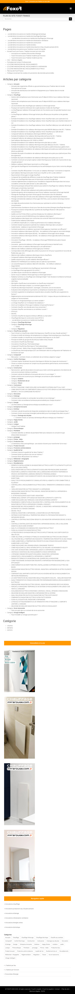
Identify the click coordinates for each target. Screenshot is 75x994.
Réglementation (19, 461)
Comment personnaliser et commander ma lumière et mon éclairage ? (33, 398)
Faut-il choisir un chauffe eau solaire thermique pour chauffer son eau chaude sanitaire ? (39, 333)
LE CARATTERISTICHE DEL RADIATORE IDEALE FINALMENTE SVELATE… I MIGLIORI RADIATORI (41, 578)
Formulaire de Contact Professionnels (19, 62)
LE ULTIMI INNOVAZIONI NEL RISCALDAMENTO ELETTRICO (25, 69)
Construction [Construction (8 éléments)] (31, 941)
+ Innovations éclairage (11, 913)
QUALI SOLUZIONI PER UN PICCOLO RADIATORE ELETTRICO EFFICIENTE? (34, 595)
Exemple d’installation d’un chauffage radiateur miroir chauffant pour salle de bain (37, 132)
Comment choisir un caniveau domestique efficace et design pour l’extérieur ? (39, 417)
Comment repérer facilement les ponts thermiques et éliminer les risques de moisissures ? (39, 361)
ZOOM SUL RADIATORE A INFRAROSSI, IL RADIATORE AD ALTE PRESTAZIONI (35, 513)
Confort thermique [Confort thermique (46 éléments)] (19, 941)
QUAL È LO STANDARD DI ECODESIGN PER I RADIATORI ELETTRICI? (32, 528)
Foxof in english (36, 989)
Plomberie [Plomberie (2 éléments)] (26, 948)
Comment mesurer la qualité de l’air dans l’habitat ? (27, 452)
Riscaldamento (18, 463)
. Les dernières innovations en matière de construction (24, 43)
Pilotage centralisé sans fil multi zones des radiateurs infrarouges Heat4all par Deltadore (39, 197)
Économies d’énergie (11, 974)
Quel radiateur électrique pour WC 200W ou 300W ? (27, 140)
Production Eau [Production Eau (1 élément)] (55, 948)
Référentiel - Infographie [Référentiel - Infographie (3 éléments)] (12, 954)
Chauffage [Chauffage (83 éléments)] (16, 937)
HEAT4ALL (14, 281)
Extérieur (16, 409)
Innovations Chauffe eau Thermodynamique (25, 344)
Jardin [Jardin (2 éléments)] (62, 944)
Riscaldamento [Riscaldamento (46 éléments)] (64, 951)
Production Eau (18, 441)
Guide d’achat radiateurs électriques (22, 220)
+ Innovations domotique (12, 927)
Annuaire (16, 84)
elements (10, 628)
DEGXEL (14, 313)
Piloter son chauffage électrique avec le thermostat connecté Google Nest (34, 179)
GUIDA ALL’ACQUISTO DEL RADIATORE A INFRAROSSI (28, 599)
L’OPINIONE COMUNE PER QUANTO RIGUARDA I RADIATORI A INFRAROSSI (35, 554)
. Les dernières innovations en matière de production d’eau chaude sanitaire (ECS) (32, 47)
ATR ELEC (14, 311)
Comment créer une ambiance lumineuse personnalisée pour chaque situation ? (36, 400)
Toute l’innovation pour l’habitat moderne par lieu (26, 58)
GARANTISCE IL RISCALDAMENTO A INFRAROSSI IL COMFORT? (31, 556)
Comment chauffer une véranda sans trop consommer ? (29, 307)
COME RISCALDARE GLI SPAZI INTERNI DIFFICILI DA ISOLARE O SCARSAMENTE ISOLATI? (39, 547)
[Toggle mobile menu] (71, 8)
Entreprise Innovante (20, 407)
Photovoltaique (18, 428)
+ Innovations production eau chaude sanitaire (19, 909)
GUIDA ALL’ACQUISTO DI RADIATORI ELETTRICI (26, 530)
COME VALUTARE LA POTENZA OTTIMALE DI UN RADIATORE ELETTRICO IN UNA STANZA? (39, 537)
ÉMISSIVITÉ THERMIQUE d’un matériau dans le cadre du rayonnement (33, 262)
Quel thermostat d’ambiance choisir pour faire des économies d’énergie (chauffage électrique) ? (41, 207)
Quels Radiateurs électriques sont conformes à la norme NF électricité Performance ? (38, 218)
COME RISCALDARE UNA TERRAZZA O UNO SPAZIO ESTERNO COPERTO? (34, 500)
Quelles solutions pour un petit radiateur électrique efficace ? (30, 259)
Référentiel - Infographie (21, 459)
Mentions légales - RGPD (37, 991)
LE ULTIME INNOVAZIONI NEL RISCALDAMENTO (22, 64)
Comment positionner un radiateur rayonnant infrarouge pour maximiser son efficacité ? (39, 229)
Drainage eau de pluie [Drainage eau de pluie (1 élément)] (53, 941)
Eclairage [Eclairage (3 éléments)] (8, 944)
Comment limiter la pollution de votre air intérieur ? (27, 454)
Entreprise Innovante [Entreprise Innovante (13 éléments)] (26, 944)
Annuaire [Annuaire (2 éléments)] (7, 937)
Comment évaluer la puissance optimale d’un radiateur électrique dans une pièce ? (37, 225)
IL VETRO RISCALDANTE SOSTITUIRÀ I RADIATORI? (27, 495)
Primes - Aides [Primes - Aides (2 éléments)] (44, 948)
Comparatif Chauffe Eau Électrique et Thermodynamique (29, 346)
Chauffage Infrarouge (25, 324)
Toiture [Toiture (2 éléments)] (44, 954)
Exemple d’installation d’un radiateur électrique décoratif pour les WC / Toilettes (36, 136)
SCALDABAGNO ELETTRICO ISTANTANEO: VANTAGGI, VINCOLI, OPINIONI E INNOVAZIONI (39, 591)
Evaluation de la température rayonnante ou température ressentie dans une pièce (37, 290)
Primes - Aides (18, 439)
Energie (16, 402)
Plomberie (17, 430)
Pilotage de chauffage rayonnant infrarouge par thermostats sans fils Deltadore (36, 194)
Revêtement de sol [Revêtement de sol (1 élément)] (51, 951)
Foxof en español (48, 989)
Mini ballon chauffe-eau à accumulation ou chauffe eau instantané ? (32, 283)
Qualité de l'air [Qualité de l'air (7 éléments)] (39, 951)
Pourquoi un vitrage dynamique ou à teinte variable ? (27, 300)
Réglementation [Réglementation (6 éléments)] (26, 954)
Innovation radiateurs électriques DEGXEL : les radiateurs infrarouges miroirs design (37, 233)
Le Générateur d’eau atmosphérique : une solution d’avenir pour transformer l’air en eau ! (39, 443)
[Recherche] (70, 18)
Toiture (20, 383)
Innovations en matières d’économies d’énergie (26, 53)
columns (10, 625)
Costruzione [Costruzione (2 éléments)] (40, 941)
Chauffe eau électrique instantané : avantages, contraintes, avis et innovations (36, 287)
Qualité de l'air (18, 450)
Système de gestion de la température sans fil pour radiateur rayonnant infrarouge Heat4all (40, 192)
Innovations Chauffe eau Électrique (22, 342)
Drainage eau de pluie (24, 415)
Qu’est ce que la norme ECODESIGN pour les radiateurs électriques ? (32, 216)
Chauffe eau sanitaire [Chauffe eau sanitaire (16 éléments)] (57, 937)
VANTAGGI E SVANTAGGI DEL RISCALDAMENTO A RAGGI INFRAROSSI (33, 552)
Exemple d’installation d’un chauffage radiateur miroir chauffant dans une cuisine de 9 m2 (39, 119)
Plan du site (65, 989)
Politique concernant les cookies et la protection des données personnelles (30, 73)
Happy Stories (18, 420)
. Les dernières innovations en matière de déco (21, 45)
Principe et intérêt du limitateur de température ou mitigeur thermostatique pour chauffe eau (40, 335)
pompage (17, 437)
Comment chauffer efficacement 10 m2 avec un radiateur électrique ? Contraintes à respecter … (41, 171)
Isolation (20, 378)
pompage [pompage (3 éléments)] (35, 948)
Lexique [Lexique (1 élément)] (7, 948)
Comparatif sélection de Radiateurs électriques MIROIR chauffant (32, 134)
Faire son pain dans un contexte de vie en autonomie (27, 610)
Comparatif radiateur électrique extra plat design (26, 257)
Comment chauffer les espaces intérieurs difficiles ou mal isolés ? (31, 316)
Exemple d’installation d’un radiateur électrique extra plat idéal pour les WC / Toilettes (38, 145)
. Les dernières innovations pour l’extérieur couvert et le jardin (26, 49)
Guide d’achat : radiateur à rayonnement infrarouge (27, 227)
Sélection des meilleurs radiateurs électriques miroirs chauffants (31, 255)
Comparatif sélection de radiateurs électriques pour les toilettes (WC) (33, 138)
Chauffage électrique (24, 322)
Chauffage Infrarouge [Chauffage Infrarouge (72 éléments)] (27, 937)
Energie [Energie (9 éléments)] (15, 944)
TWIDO (17, 326)
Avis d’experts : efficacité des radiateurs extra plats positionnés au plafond (34, 190)
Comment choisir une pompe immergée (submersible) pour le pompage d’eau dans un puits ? (40, 413)
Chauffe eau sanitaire (20, 331)
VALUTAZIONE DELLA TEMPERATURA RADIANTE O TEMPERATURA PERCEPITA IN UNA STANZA (41, 539)
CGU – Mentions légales (14, 60)
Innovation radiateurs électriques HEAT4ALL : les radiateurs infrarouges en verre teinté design (40, 231)
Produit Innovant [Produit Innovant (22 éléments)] (10, 951)
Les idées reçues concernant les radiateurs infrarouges (28, 272)
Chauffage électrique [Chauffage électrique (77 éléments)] (42, 937)
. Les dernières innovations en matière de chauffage (27, 320)
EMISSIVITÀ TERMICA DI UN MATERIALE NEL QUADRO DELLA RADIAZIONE (34, 558)
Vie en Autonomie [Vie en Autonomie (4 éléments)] (54, 954)
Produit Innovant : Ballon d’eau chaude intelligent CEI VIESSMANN (32, 348)
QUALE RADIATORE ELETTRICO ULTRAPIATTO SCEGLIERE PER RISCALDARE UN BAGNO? (39, 469)
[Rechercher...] (36, 18)
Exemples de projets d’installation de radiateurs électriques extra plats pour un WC (37, 158)
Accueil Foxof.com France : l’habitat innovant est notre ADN (26, 51)
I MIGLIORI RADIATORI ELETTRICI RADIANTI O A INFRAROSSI (30, 489)
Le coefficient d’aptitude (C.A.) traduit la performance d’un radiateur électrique (35, 223)
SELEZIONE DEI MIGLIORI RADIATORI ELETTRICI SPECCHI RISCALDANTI (34, 606)
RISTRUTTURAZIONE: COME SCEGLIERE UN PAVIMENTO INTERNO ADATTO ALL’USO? (38, 387)
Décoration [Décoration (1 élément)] (65, 941)
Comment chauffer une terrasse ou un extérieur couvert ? (29, 309)
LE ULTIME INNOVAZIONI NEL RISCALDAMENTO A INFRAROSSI (27, 66)
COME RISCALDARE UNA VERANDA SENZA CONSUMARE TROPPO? (32, 545)
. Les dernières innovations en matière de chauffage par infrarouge (32, 38)
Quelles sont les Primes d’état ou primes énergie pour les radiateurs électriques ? (36, 214)
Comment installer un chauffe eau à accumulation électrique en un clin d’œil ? (35, 337)
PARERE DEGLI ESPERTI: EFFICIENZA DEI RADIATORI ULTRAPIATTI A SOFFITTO (36, 498)
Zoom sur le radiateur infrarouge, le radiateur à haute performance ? (32, 305)
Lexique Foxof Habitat (18, 426)
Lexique (16, 424)
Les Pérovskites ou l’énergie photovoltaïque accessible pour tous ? (32, 404)
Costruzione (17, 385)
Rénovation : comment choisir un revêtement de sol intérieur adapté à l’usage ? (36, 357)
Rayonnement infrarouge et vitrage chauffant (25, 175)
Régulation (21, 329)
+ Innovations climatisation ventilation (16, 918)
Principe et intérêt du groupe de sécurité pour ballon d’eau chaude (32, 339)
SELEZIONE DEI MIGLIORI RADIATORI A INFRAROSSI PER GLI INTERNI (33, 593)
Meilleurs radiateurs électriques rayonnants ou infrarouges (29, 164)
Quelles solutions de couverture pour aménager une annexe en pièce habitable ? (36, 376)
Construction (18, 368)
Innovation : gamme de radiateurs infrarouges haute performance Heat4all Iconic (37, 244)
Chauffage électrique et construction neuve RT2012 (27, 318)
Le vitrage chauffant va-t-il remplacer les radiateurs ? (27, 303)
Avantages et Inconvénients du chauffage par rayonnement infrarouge (33, 268)
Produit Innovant (19, 446)
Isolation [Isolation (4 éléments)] (55, 944)
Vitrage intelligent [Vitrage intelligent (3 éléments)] (10, 958)
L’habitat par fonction (12, 970)
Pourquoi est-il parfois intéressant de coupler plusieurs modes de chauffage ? (35, 108)
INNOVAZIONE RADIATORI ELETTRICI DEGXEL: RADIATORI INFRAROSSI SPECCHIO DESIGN (40, 584)
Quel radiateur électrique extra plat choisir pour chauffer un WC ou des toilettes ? (36, 173)
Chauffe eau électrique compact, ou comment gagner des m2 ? (31, 285)
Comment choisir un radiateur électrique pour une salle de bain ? (31, 246)
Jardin (16, 422)
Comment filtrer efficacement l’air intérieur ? (25, 456)
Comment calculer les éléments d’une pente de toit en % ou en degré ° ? (33, 374)
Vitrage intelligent (19, 612)
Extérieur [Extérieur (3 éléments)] (36, 944)
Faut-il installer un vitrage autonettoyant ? (24, 615)
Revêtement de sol (23, 381)
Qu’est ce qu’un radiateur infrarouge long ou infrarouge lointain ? (31, 274)
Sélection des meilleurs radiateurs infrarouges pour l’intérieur (30, 249)
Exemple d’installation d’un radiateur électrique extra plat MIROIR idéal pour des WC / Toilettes (41, 129)
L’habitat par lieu (10, 965)
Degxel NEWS (15, 266)
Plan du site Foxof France (15, 71)
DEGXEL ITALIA (16, 511)
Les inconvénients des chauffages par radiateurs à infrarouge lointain (33, 106)
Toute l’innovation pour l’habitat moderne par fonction (28, 56)
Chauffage (17, 95)
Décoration (17, 394)
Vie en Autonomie (19, 608)
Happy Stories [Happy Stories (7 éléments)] (46, 944)
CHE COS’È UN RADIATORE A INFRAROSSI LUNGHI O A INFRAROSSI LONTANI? (36, 550)
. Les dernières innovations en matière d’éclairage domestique (26, 34)
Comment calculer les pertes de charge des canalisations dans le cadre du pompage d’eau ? (40, 411)
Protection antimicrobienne (22, 448)
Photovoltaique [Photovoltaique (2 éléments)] (16, 948)
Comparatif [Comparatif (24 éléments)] (8, 941)
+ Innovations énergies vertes (13, 922)
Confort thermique (19, 359)
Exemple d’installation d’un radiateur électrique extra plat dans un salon (33, 142)
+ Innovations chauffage (12, 904)
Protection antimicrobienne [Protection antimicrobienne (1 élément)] (25, 951)
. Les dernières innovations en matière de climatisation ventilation (27, 40)
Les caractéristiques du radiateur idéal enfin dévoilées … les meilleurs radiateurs (36, 264)
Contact (57, 989)
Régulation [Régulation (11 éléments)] (36, 954)
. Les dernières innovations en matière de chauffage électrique (26, 36)
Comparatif (17, 355)
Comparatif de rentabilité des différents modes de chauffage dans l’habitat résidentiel (38, 177)
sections (10, 630)
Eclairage (16, 396)
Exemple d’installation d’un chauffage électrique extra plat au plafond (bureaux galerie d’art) (40, 147)
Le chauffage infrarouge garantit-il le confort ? (25, 270)
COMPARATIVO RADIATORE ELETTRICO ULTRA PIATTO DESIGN (31, 597)
